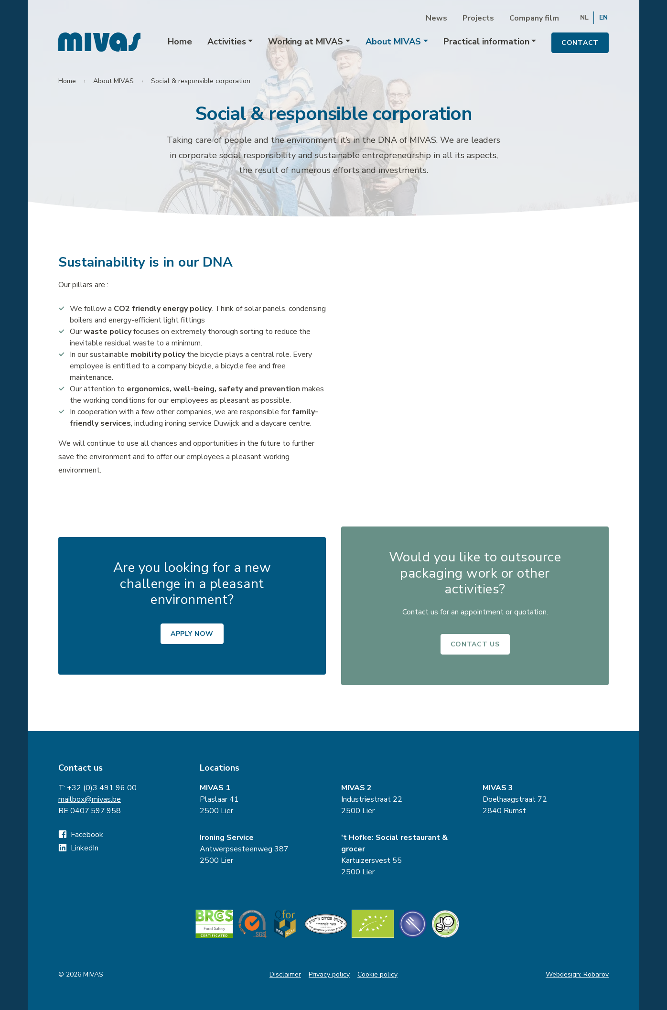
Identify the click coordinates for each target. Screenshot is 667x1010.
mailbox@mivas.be (89, 799)
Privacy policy (329, 974)
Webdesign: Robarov (577, 974)
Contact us (475, 644)
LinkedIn (78, 848)
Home (180, 41)
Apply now (192, 633)
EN (603, 17)
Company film (534, 18)
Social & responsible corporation (200, 81)
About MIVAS (393, 41)
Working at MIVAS (305, 41)
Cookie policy (377, 974)
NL (584, 17)
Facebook (80, 834)
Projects (478, 18)
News (436, 18)
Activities (226, 41)
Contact (580, 42)
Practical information (486, 41)
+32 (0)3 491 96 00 (102, 788)
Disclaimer (285, 974)
